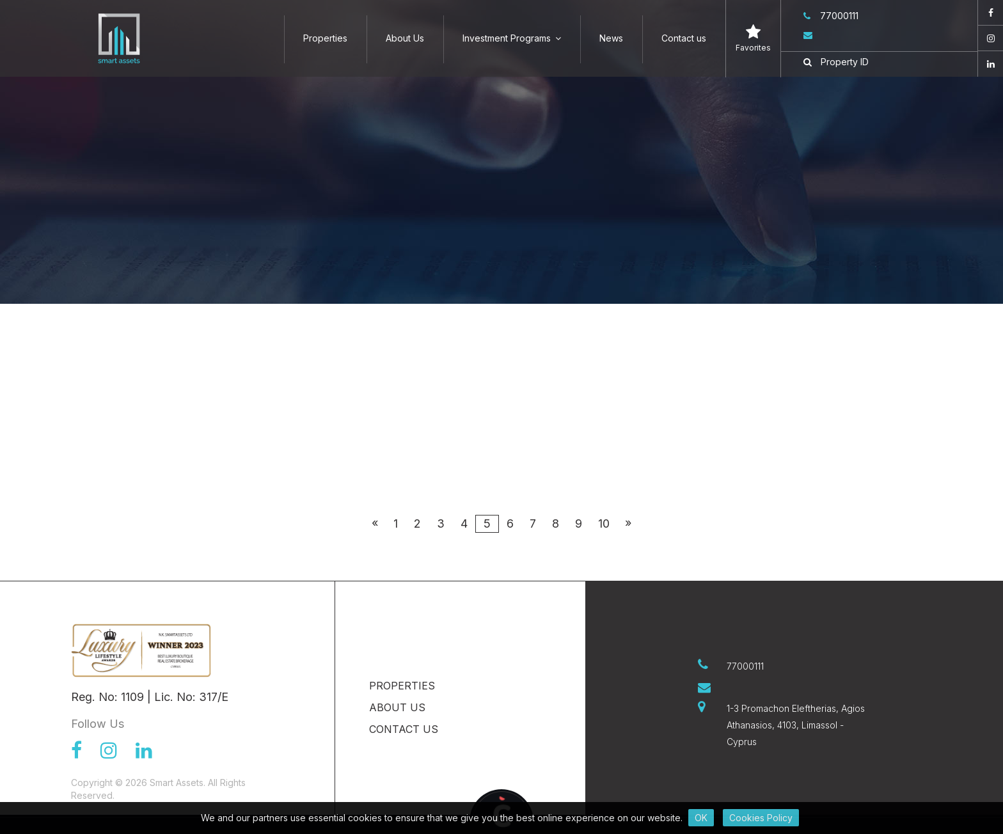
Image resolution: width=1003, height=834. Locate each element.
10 (604, 523)
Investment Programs (511, 38)
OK (701, 817)
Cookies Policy (761, 817)
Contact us (683, 38)
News (611, 38)
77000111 (830, 15)
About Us (405, 38)
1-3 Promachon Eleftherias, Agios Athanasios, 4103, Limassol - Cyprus (796, 725)
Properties (325, 38)
